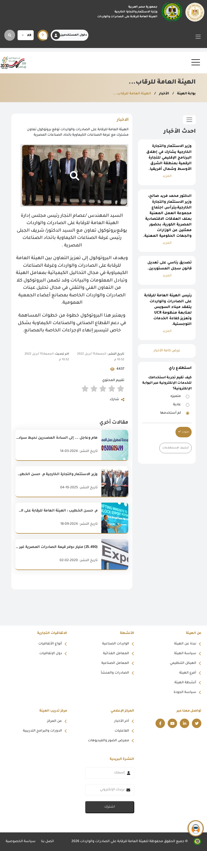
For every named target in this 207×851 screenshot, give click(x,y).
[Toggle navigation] (198, 36)
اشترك (109, 807)
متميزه (175, 396)
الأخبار (163, 94)
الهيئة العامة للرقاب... (132, 94)
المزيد (167, 176)
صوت (183, 432)
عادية (177, 405)
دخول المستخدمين (69, 35)
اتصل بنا (47, 841)
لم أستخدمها (170, 413)
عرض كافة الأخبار (167, 351)
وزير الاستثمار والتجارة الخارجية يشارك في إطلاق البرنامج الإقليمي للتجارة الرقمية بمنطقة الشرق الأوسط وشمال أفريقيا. (169, 157)
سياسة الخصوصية (21, 841)
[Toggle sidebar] (189, 119)
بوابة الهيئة (186, 94)
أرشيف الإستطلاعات (175, 448)
